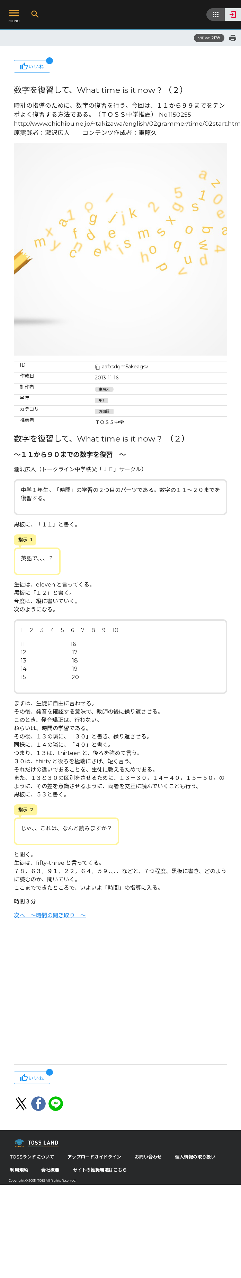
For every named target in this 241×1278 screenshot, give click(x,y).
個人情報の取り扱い (195, 1157)
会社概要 (50, 1170)
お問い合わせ (148, 1157)
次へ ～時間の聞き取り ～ (50, 915)
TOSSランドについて (32, 1157)
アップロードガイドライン (94, 1157)
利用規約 (19, 1170)
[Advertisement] (65, 992)
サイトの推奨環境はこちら (100, 1170)
